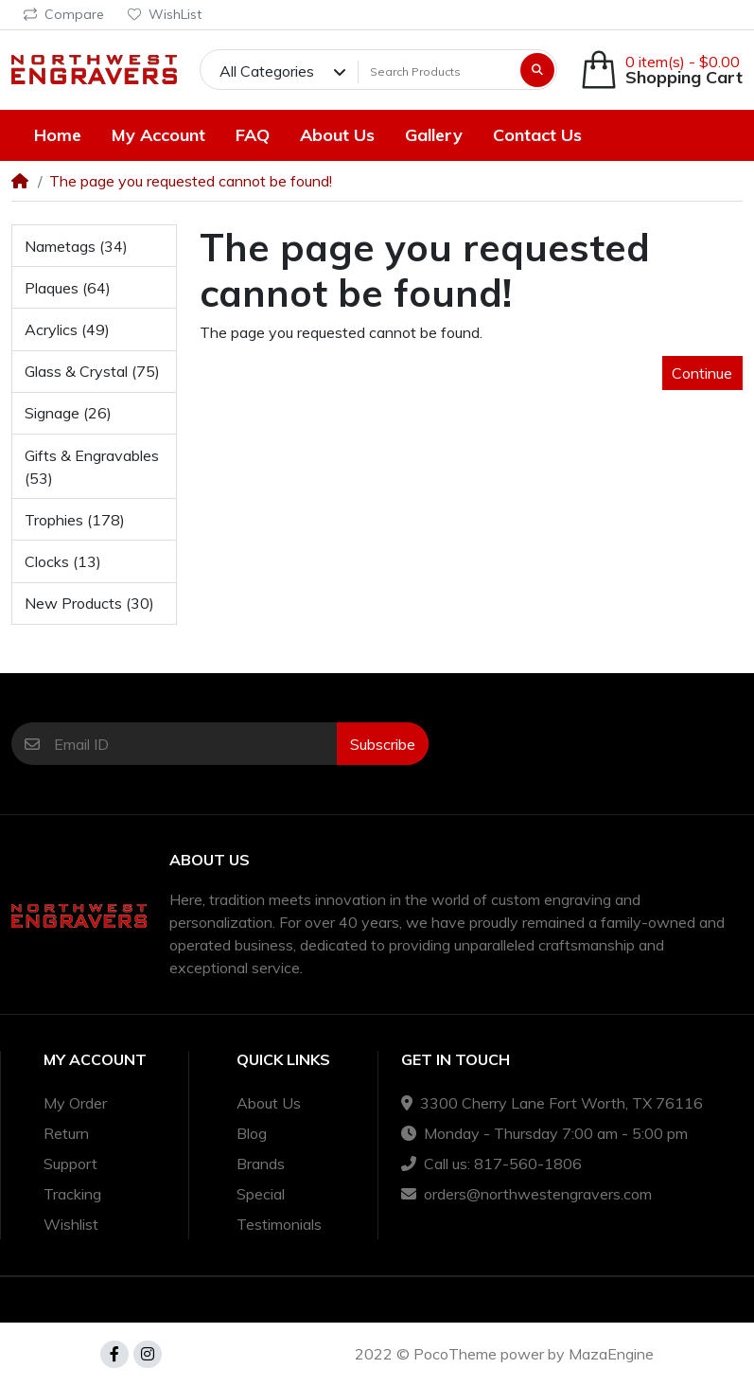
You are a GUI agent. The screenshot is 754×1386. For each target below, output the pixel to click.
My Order (75, 1102)
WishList (165, 14)
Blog (252, 1133)
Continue (702, 373)
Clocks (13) (63, 561)
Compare (64, 14)
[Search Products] (437, 71)
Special (261, 1193)
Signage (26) (68, 412)
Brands (261, 1163)
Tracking (72, 1193)
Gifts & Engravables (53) (92, 467)
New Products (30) (89, 603)
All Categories (266, 71)
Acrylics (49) (67, 329)
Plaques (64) (68, 287)
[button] (661, 69)
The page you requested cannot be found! (190, 180)
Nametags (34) (76, 246)
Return (66, 1133)
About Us (269, 1102)
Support (70, 1163)
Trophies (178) (75, 519)
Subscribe (382, 744)
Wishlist (71, 1224)
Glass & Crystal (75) (92, 371)
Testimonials (279, 1224)
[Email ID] (196, 743)
